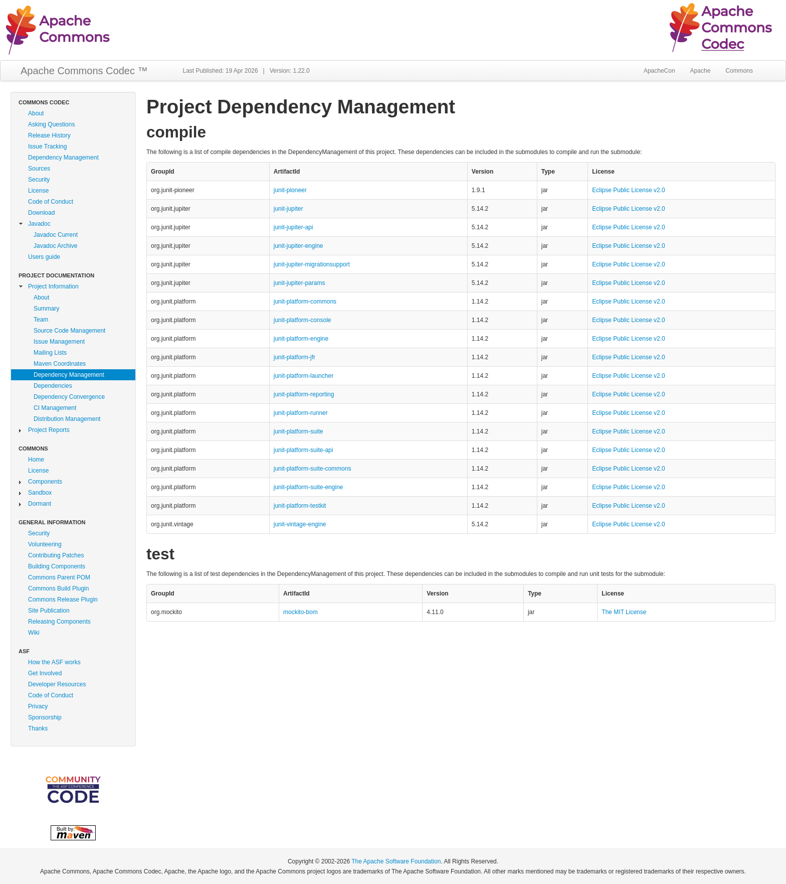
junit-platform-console (302, 320)
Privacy (38, 706)
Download (41, 212)
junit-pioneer (290, 190)
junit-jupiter (288, 208)
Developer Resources (57, 684)
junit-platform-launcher (303, 375)
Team (41, 319)
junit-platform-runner (301, 412)
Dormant (39, 503)
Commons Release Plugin (63, 599)
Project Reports (49, 429)
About (36, 113)
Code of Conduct (50, 201)
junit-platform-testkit (300, 505)
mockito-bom (300, 612)
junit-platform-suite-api (303, 450)
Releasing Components (59, 621)
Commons (739, 70)
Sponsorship (45, 717)
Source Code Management (69, 330)
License (38, 190)
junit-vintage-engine (300, 524)
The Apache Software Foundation (396, 861)
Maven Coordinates (60, 363)
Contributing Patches (56, 555)
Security (39, 179)
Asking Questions (51, 124)
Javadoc (39, 223)
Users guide (44, 256)
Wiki (34, 632)
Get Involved (45, 673)
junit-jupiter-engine (298, 245)
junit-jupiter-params (299, 282)
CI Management (55, 407)
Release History (49, 135)
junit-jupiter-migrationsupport (312, 264)
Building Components (56, 566)
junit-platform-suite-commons (312, 468)
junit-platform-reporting (304, 394)
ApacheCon (659, 70)
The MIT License (624, 612)
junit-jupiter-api (293, 227)
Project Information (53, 286)
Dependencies (53, 385)
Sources (39, 168)
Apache (700, 70)
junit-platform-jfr (294, 357)
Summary (46, 308)
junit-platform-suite (298, 431)
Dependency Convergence (69, 396)
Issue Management (59, 341)
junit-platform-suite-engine (308, 487)
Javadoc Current (56, 234)
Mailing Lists (50, 352)
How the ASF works (54, 662)
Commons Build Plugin (58, 588)
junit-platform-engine (301, 338)
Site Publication (49, 610)
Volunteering (45, 544)
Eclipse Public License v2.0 (628, 190)
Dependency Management (63, 157)
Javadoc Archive (55, 245)
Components (45, 481)
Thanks (38, 728)
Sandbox (40, 492)
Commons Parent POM (59, 577)
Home (36, 459)
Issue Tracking (47, 146)
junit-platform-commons (305, 301)
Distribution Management (67, 418)
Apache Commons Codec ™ (84, 70)
